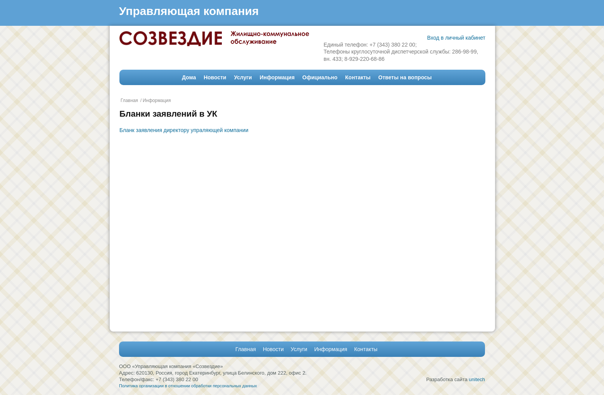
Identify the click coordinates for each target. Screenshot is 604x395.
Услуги (243, 77)
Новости (215, 77)
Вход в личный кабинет (456, 38)
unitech (477, 379)
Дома (189, 77)
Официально (319, 77)
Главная (129, 100)
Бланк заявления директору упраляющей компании (183, 130)
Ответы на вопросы (405, 77)
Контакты (358, 77)
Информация (277, 77)
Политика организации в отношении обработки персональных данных (188, 385)
